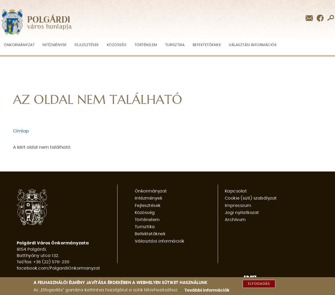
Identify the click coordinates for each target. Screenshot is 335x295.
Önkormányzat (19, 45)
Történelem (146, 45)
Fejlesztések (87, 45)
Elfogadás (259, 284)
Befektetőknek (207, 45)
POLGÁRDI (48, 20)
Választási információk (253, 45)
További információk (207, 290)
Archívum (235, 220)
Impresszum (238, 205)
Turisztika (175, 45)
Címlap (21, 131)
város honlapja (49, 27)
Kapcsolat (236, 191)
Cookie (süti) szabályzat (251, 198)
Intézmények (54, 45)
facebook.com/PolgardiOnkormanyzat (58, 268)
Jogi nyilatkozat (242, 213)
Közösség (117, 45)
